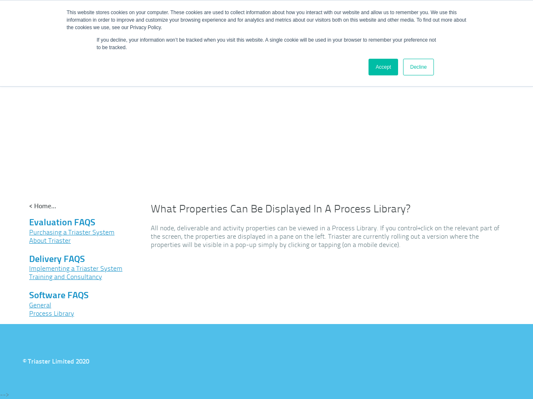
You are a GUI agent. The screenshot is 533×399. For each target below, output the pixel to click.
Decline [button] (418, 67)
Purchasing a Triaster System (72, 232)
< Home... (42, 206)
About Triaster (50, 240)
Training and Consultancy (65, 277)
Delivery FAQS (57, 258)
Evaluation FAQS (62, 222)
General (40, 305)
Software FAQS (59, 295)
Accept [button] (383, 67)
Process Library (51, 313)
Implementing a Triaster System (75, 268)
